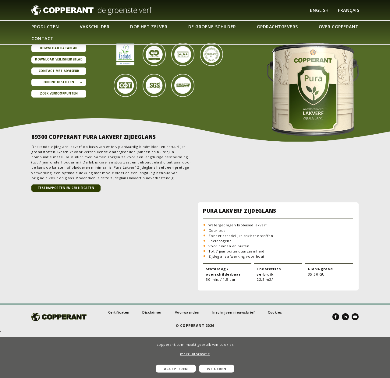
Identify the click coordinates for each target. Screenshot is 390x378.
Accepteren (176, 368)
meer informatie (195, 354)
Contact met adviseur (59, 71)
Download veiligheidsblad (59, 59)
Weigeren (216, 368)
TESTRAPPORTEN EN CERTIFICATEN (66, 188)
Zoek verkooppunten (59, 93)
